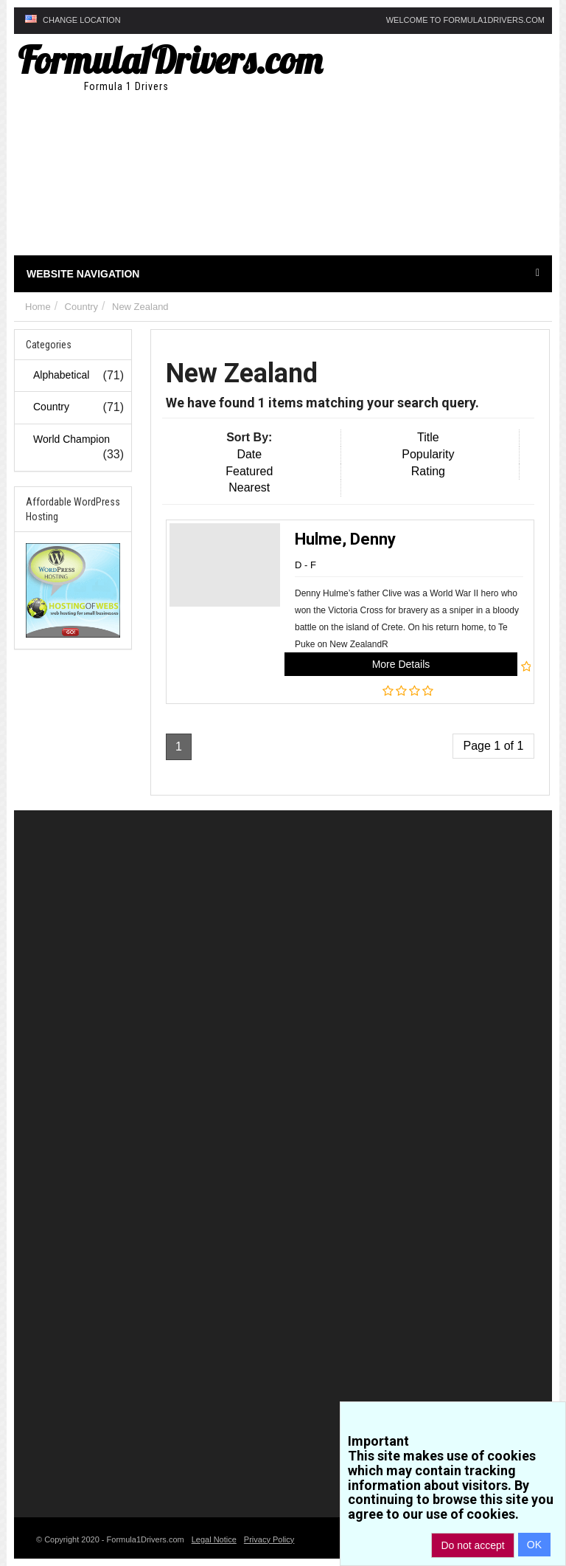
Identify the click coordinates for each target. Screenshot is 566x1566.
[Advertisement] (406, 152)
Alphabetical (61, 375)
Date (249, 454)
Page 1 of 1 (494, 745)
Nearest (249, 487)
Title (428, 437)
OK (534, 1545)
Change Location (73, 19)
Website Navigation (283, 274)
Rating (428, 471)
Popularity (428, 454)
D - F (305, 564)
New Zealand (140, 306)
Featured (249, 471)
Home (38, 306)
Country (82, 306)
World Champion (71, 439)
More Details (401, 664)
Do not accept (472, 1545)
